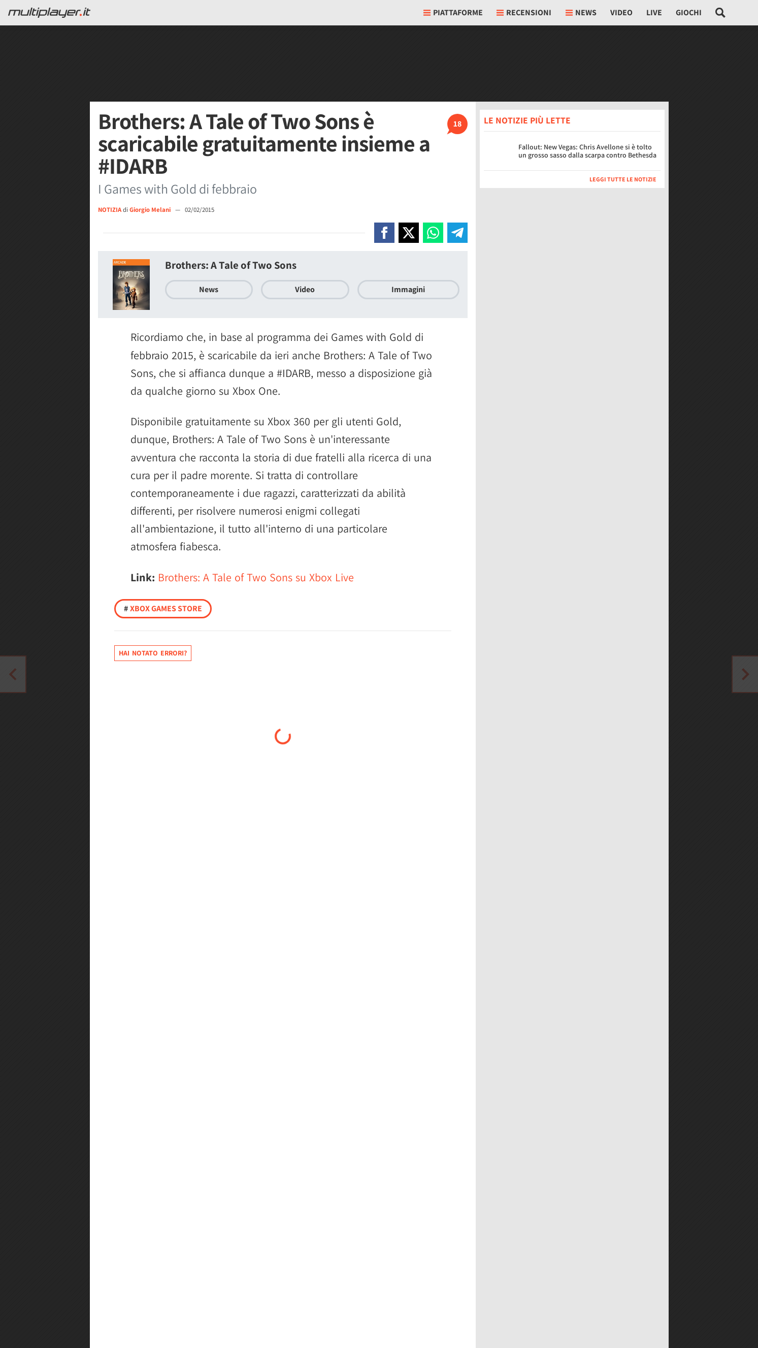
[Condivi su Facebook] (384, 233)
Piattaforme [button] (453, 12)
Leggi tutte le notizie (622, 179)
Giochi (689, 12)
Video (621, 12)
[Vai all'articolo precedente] (745, 674)
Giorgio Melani (150, 209)
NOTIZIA (109, 209)
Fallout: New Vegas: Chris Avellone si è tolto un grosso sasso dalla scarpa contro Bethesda (587, 151)
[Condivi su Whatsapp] (433, 233)
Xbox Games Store (163, 608)
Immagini (408, 289)
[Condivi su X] (409, 233)
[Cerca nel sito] (721, 12)
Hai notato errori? (153, 652)
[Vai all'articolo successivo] (12, 674)
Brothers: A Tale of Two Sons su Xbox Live (256, 577)
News (208, 289)
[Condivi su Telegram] (457, 233)
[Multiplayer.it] (49, 13)
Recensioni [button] (524, 12)
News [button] (581, 12)
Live (654, 12)
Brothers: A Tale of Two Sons (230, 265)
